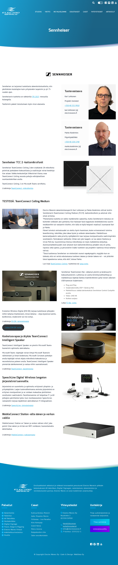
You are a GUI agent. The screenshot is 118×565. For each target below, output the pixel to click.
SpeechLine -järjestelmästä (22, 405)
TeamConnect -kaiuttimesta (22, 369)
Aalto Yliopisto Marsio (40, 516)
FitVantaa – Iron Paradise (41, 519)
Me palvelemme (60, 12)
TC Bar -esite (71, 303)
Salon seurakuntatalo (39, 535)
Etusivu (38, 12)
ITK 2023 (35, 96)
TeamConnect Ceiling (59, 264)
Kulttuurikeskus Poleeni (40, 513)
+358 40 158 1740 (72, 142)
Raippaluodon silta (38, 532)
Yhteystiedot (97, 12)
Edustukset (75, 12)
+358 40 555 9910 (72, 105)
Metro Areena (36, 529)
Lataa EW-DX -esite (13, 327)
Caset (85, 12)
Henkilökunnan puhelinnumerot (69, 524)
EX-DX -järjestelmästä (20, 321)
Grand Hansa (36, 526)
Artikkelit (110, 12)
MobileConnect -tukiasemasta (23, 435)
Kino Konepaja (36, 523)
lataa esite (84, 264)
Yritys (47, 12)
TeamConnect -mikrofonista (22, 188)
